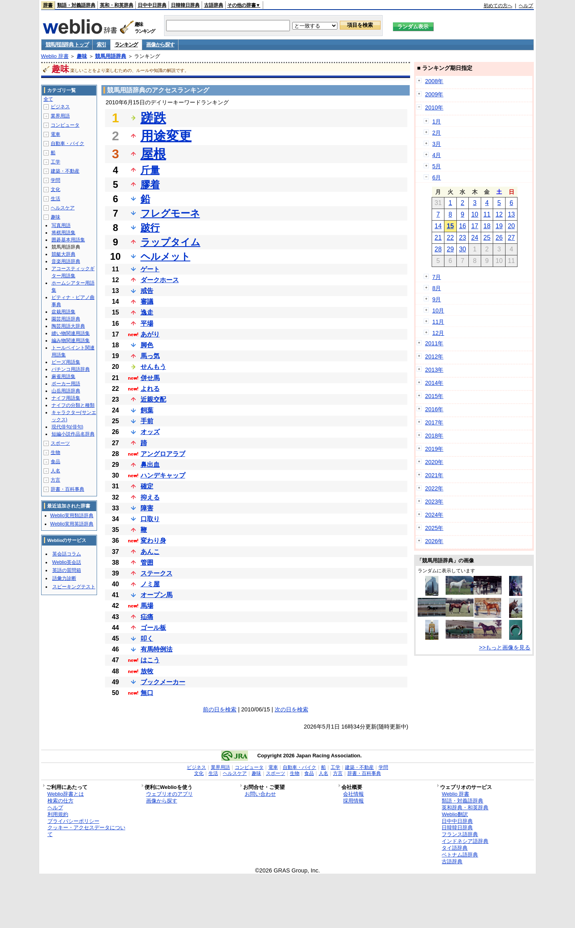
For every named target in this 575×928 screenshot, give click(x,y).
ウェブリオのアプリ (169, 794)
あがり (150, 334)
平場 (147, 323)
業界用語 (60, 116)
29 (450, 249)
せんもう (153, 366)
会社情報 (353, 794)
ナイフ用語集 (66, 398)
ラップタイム (170, 242)
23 (462, 237)
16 (462, 226)
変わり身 (153, 540)
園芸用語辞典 (66, 319)
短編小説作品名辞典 (73, 434)
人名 (55, 471)
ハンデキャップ (163, 475)
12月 (438, 333)
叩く (147, 638)
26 (499, 237)
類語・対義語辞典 (76, 5)
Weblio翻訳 (455, 814)
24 (474, 237)
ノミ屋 (150, 584)
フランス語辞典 (460, 834)
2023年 (434, 501)
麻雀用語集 (63, 376)
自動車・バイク (67, 143)
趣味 (82, 56)
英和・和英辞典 (116, 5)
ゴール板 (153, 627)
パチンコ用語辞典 (71, 369)
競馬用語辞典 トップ (67, 45)
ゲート (150, 269)
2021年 (434, 475)
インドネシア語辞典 (465, 841)
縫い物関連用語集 (71, 333)
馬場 (147, 605)
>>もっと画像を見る (505, 647)
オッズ (150, 431)
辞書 (48, 5)
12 (499, 214)
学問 (55, 180)
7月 (436, 277)
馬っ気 (150, 355)
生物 (55, 452)
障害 (147, 508)
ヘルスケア (63, 208)
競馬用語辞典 (110, 56)
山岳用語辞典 (66, 391)
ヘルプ (526, 5)
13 (511, 214)
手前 (147, 421)
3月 (436, 144)
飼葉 (147, 410)
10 (474, 214)
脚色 (147, 345)
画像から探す (160, 45)
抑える (150, 497)
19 (499, 226)
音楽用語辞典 (66, 261)
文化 (55, 189)
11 (487, 214)
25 (487, 237)
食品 (55, 461)
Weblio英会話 (66, 562)
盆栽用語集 (63, 312)
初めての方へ (498, 5)
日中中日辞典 (152, 5)
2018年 (434, 435)
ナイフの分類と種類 (73, 405)
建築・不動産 (65, 171)
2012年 (434, 356)
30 (462, 249)
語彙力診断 (64, 578)
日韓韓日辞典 (185, 5)
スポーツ (60, 443)
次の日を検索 (291, 709)
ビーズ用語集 (66, 362)
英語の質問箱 (66, 570)
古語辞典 (213, 5)
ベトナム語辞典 (460, 855)
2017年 (434, 422)
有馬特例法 (156, 649)
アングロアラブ (163, 453)
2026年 (434, 541)
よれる (150, 388)
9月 (436, 299)
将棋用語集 (63, 232)
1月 (436, 121)
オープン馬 (156, 594)
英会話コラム (66, 554)
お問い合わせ (260, 794)
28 (438, 249)
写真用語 (61, 225)
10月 (438, 310)
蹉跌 (153, 118)
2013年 (434, 369)
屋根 (153, 154)
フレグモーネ (170, 213)
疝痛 (147, 616)
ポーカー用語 (66, 383)
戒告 (147, 290)
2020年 (434, 462)
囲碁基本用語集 (68, 240)
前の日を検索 (219, 709)
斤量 (150, 170)
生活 (55, 198)
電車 (55, 134)
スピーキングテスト (73, 586)
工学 (55, 162)
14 (438, 226)
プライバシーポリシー (73, 821)
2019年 (434, 449)
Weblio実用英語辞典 (71, 524)
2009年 (434, 94)
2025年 (434, 528)
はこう (150, 660)
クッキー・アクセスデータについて (86, 830)
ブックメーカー (163, 682)
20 (511, 226)
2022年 (434, 488)
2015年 (434, 396)
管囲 (147, 562)
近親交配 (153, 399)
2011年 (434, 343)
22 (450, 237)
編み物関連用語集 (71, 340)
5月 (436, 166)
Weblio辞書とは (66, 794)
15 (450, 226)
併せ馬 (150, 377)
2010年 (434, 107)
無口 (147, 692)
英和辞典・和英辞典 (465, 808)
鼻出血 (150, 464)
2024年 (434, 515)
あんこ (150, 551)
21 (438, 237)
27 (511, 237)
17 (474, 226)
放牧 (147, 671)
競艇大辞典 (63, 254)
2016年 (434, 409)
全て (48, 99)
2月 (436, 132)
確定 (147, 486)
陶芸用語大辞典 (68, 326)
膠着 (150, 184)
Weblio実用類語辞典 (71, 515)
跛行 (150, 227)
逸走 (147, 312)
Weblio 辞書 (55, 56)
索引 (101, 45)
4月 (436, 155)
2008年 (434, 81)
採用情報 (353, 801)
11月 (438, 322)
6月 (436, 177)
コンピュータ (65, 125)
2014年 (434, 383)
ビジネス (60, 107)
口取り (150, 519)
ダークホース (160, 280)
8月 (436, 288)
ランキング (126, 45)
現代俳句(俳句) (67, 427)
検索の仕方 (60, 801)
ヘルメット (165, 256)
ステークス (156, 573)
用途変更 (166, 136)
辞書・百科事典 (67, 489)
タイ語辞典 (455, 848)
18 (487, 226)
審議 (147, 301)
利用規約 (58, 814)
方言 (55, 480)
